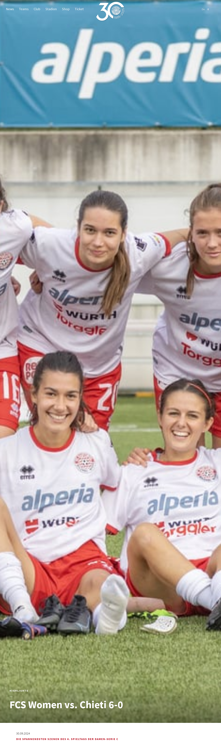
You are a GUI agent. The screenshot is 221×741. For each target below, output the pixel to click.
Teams (23, 9)
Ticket (79, 9)
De (203, 9)
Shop (66, 9)
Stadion (51, 9)
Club (37, 9)
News (10, 9)
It (208, 9)
